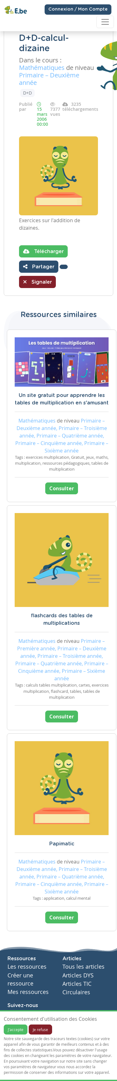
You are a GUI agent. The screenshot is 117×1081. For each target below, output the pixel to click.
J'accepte (15, 1029)
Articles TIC (76, 983)
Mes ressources (28, 991)
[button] (64, 267)
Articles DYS (78, 975)
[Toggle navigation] (105, 22)
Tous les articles (83, 966)
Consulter (61, 488)
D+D (27, 93)
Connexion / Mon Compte (78, 9)
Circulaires (76, 992)
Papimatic (61, 843)
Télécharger (43, 251)
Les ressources (26, 966)
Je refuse (40, 1029)
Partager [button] (38, 266)
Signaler (37, 282)
